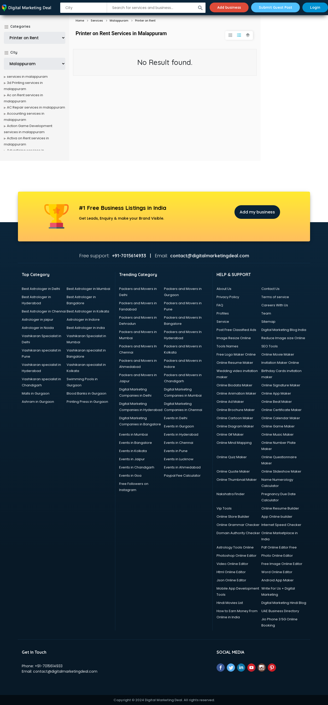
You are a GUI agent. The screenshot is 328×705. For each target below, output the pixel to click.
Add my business (257, 212)
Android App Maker (277, 580)
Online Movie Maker (277, 354)
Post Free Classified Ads (236, 329)
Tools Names (227, 346)
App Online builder (276, 516)
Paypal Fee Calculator (182, 475)
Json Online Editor (231, 580)
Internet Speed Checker (281, 524)
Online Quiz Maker (232, 457)
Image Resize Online (234, 338)
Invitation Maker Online (280, 362)
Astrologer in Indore (83, 319)
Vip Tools (224, 508)
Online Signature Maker (280, 385)
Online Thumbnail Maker (237, 479)
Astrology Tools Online (235, 547)
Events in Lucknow (178, 459)
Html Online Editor (231, 572)
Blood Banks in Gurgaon (86, 393)
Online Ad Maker (230, 401)
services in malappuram (27, 76)
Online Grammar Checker (238, 524)
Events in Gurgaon (179, 426)
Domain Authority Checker (238, 533)
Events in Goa (130, 475)
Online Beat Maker (276, 401)
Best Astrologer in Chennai (44, 311)
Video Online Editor (232, 563)
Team (266, 313)
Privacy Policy (228, 297)
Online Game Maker (278, 426)
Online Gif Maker (230, 434)
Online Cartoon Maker (235, 418)
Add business (229, 7)
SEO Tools (269, 346)
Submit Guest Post (275, 7)
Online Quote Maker (233, 471)
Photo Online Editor (277, 555)
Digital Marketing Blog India (283, 329)
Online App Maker (276, 393)
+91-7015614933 (49, 666)
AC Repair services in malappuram (36, 107)
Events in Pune (176, 450)
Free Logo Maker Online (236, 354)
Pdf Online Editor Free (279, 547)
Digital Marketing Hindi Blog (283, 602)
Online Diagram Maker (235, 426)
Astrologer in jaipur (37, 319)
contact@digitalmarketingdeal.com (65, 671)
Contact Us (270, 288)
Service (223, 321)
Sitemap (268, 321)
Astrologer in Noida (38, 327)
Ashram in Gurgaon (38, 401)
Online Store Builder (233, 516)
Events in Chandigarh (136, 467)
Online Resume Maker (235, 362)
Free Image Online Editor (281, 563)
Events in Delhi (175, 418)
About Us (224, 288)
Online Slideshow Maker (281, 471)
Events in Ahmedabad (182, 467)
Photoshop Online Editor (237, 555)
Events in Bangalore (135, 442)
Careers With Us (274, 305)
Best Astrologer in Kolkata (88, 311)
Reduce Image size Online (283, 338)
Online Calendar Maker (280, 418)
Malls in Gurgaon (35, 393)
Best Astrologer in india (86, 327)
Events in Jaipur (132, 459)
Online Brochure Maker (236, 409)
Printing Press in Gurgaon (87, 401)
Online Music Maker (277, 434)
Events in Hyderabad (181, 434)
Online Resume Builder (280, 508)
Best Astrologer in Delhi (41, 288)
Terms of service (275, 297)
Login (315, 7)
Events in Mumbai (133, 434)
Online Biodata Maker (234, 385)
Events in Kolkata (133, 450)
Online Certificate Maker (281, 409)
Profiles (223, 313)
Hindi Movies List (230, 602)
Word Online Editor (276, 572)
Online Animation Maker (236, 393)
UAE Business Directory (280, 611)
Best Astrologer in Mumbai (88, 288)
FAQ (220, 305)
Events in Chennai (178, 442)
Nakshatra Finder (231, 494)
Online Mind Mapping (234, 442)
